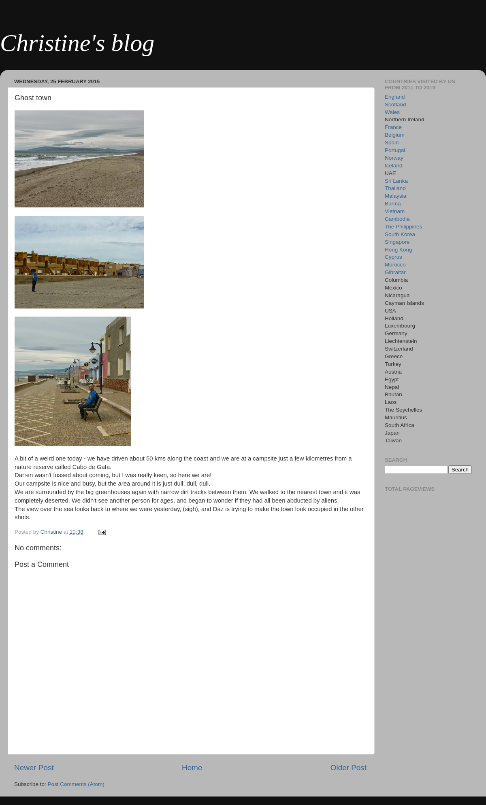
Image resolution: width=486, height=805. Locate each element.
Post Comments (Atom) (76, 784)
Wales (392, 112)
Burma (393, 204)
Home (192, 767)
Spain (392, 142)
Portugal (395, 150)
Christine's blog (77, 43)
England (395, 97)
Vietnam (395, 211)
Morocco (395, 265)
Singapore (397, 242)
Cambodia (397, 219)
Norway (394, 158)
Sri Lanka (396, 181)
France (393, 127)
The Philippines (403, 227)
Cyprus (393, 257)
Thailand (395, 188)
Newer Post (34, 767)
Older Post (348, 767)
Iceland (394, 166)
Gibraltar (395, 272)
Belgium (395, 135)
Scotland (395, 104)
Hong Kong (398, 250)
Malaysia (395, 196)
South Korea (400, 234)
